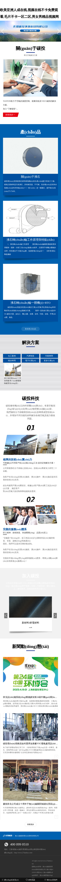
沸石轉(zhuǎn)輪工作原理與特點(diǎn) (30, 239)
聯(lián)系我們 (50, 880)
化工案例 (12, 356)
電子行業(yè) (30, 361)
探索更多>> (10, 115)
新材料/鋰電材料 (30, 622)
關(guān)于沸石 (30, 176)
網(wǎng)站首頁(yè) (10, 880)
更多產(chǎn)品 (30, 329)
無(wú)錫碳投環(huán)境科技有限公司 (27, 836)
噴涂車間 (12, 361)
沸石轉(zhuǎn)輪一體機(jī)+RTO (30, 302)
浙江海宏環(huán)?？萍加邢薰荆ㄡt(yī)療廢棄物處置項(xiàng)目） (12, 380)
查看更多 (30, 824)
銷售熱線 (30, 880)
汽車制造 (30, 356)
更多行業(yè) (49, 361)
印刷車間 (49, 356)
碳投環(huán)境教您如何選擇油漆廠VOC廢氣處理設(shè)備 (30, 743)
